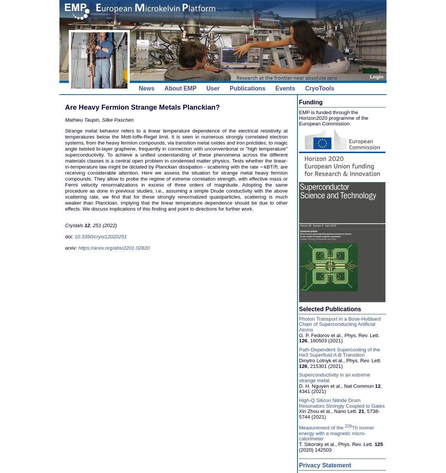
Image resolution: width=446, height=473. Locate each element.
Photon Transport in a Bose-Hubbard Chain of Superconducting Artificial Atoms (340, 324)
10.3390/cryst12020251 (100, 237)
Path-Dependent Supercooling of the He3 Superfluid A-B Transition (339, 352)
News (147, 88)
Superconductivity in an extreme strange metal (334, 377)
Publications (247, 88)
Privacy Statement (325, 465)
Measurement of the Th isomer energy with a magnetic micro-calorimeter (336, 433)
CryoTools (319, 88)
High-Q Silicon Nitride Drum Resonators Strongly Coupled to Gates (342, 403)
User (213, 88)
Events (285, 88)
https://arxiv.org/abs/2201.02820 (114, 248)
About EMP (180, 88)
